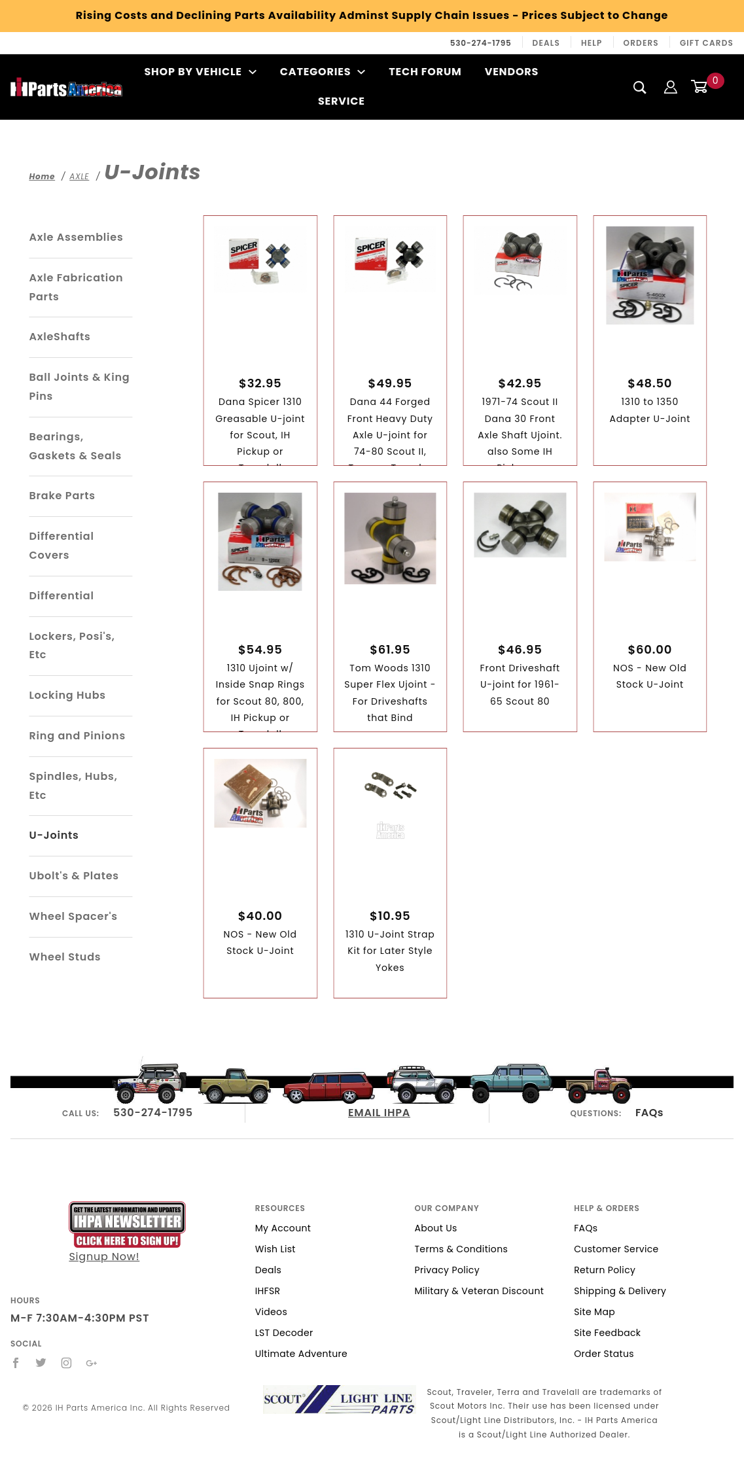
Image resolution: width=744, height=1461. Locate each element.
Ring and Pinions (77, 735)
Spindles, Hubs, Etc (73, 786)
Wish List (275, 1249)
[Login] (670, 86)
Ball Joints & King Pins (79, 387)
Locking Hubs (67, 695)
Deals (546, 42)
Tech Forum (425, 71)
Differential (61, 595)
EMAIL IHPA (379, 1112)
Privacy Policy (446, 1269)
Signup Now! (127, 1232)
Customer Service (616, 1249)
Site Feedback (607, 1332)
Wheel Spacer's (73, 916)
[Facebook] (16, 1363)
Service (341, 101)
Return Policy (604, 1269)
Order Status (604, 1353)
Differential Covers (61, 546)
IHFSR (268, 1290)
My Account (283, 1228)
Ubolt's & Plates (73, 875)
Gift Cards (707, 42)
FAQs (649, 1112)
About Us (435, 1228)
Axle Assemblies (76, 237)
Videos (271, 1311)
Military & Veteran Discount (479, 1290)
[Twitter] (41, 1363)
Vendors (512, 71)
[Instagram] (67, 1363)
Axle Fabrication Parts (76, 287)
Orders (641, 42)
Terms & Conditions (461, 1249)
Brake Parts (62, 495)
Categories (323, 71)
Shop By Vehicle (200, 71)
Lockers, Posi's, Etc (72, 646)
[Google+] (91, 1363)
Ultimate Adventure (301, 1353)
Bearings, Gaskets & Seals (75, 446)
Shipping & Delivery (620, 1290)
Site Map (594, 1311)
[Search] (640, 87)
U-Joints (54, 835)
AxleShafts (59, 336)
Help (592, 42)
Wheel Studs (65, 956)
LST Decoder (284, 1332)
